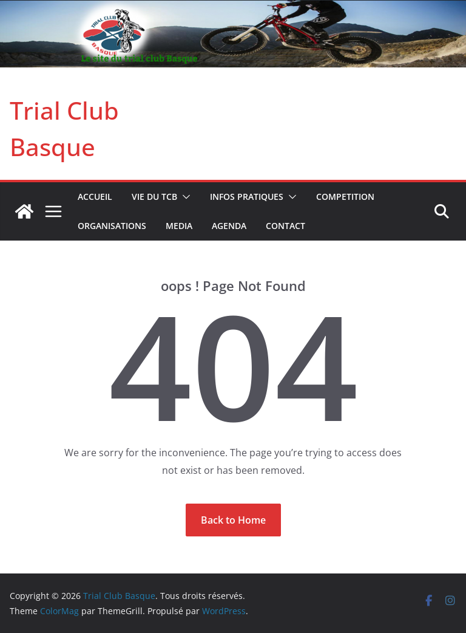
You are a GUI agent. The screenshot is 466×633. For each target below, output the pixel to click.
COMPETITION (345, 196)
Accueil (95, 196)
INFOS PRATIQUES (246, 196)
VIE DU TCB (154, 196)
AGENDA (229, 225)
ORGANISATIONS (112, 225)
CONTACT (285, 225)
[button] (184, 196)
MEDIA (179, 225)
